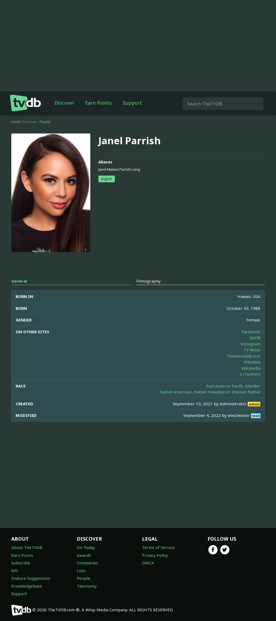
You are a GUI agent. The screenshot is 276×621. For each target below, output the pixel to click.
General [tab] (19, 281)
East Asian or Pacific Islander (233, 386)
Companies (87, 562)
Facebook (251, 331)
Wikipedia (250, 368)
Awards (84, 555)
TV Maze (252, 349)
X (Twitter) (250, 374)
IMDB (255, 337)
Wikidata (252, 362)
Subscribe (20, 562)
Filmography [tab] (148, 281)
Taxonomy (87, 586)
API (14, 570)
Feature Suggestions (30, 578)
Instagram (250, 343)
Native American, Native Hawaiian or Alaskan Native (210, 391)
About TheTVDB (26, 547)
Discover (64, 103)
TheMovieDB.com (243, 356)
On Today (86, 547)
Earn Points (98, 103)
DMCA (148, 562)
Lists (81, 570)
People (45, 121)
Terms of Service (158, 547)
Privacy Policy (155, 555)
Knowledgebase (26, 586)
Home (15, 121)
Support (132, 103)
